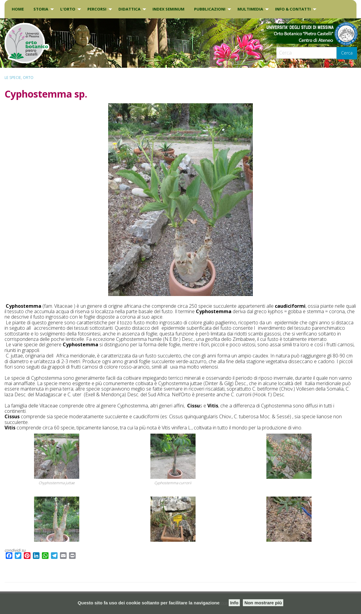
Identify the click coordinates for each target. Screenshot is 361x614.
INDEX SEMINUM (168, 9)
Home (18, 9)
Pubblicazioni (209, 9)
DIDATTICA (129, 9)
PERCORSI (96, 9)
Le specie (13, 77)
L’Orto (67, 9)
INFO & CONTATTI (293, 9)
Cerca (347, 53)
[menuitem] (18, 9)
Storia (40, 9)
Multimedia (250, 9)
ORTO (28, 77)
